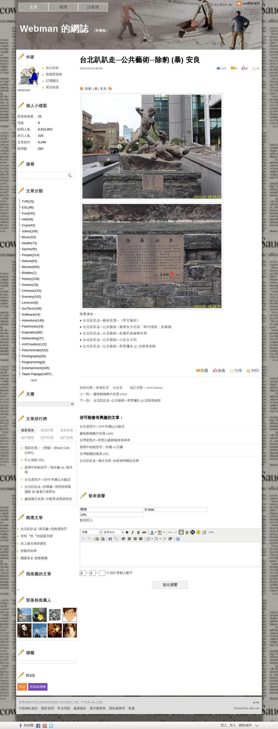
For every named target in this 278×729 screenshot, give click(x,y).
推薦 (221, 371)
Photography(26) (34, 356)
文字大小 (109, 532)
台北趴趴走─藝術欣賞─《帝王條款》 (111, 320)
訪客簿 (93, 7)
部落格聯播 (38, 687)
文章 (33, 7)
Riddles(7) (29, 273)
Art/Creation (154, 387)
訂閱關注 (52, 81)
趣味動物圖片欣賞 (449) (96, 433)
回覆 (204, 371)
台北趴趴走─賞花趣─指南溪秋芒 (44, 529)
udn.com (254, 708)
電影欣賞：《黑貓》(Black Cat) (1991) (47, 450)
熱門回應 (47, 437)
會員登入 (86, 520)
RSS (22, 687)
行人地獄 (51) (34, 460)
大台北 (117, 387)
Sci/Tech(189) (31, 308)
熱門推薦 (66, 437)
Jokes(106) (30, 231)
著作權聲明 (98, 708)
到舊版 (101, 30)
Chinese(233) (31, 290)
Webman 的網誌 (54, 29)
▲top (256, 702)
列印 (255, 371)
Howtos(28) (30, 285)
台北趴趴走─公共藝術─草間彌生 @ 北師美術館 (119, 346)
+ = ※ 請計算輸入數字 (106, 573)
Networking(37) (33, 338)
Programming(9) (33, 362)
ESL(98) (28, 207)
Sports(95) (29, 249)
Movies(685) (31, 267)
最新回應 (47, 430)
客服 (131, 708)
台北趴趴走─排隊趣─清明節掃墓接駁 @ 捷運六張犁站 (48, 489)
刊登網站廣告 (28, 708)
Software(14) (31, 314)
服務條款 (79, 708)
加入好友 (52, 68)
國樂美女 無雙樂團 (34, 558)
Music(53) (29, 237)
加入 (233, 725)
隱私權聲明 (117, 708)
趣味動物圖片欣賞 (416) (110, 394)
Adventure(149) (33, 320)
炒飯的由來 (29, 551)
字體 (84, 532)
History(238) (30, 279)
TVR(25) (28, 201)
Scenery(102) (31, 296)
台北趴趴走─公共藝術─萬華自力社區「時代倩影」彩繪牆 (127, 327)
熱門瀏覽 (27, 437)
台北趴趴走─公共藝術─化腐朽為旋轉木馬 (115, 333)
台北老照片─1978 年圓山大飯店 (102, 426)
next (34, 380)
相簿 (63, 7)
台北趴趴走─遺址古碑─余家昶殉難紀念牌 (109, 461)
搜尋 (70, 175)
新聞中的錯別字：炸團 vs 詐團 (101, 447)
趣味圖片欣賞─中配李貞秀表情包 (48, 499)
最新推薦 (66, 430)
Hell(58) (27, 219)
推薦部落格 (54, 74)
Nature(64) (29, 261)
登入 (224, 725)
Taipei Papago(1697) (37, 374)
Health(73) (29, 243)
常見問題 (63, 708)
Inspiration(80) (32, 332)
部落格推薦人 (38, 600)
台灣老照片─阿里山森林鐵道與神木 (105, 440)
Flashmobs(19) (32, 326)
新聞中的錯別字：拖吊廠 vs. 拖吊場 (48, 470)
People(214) (30, 255)
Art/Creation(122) (34, 344)
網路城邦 (245, 725)
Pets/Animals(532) (35, 350)
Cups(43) (28, 225)
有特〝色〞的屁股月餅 (37, 536)
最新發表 (27, 430)
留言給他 (52, 87)
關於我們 (47, 708)
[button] (92, 532)
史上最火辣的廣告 (33, 543)
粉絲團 (29, 725)
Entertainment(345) (35, 368)
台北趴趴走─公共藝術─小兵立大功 (110, 340)
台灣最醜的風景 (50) (94, 454)
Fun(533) (28, 213)
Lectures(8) (30, 302)
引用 (238, 371)
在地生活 (102, 387)
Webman (23, 90)
